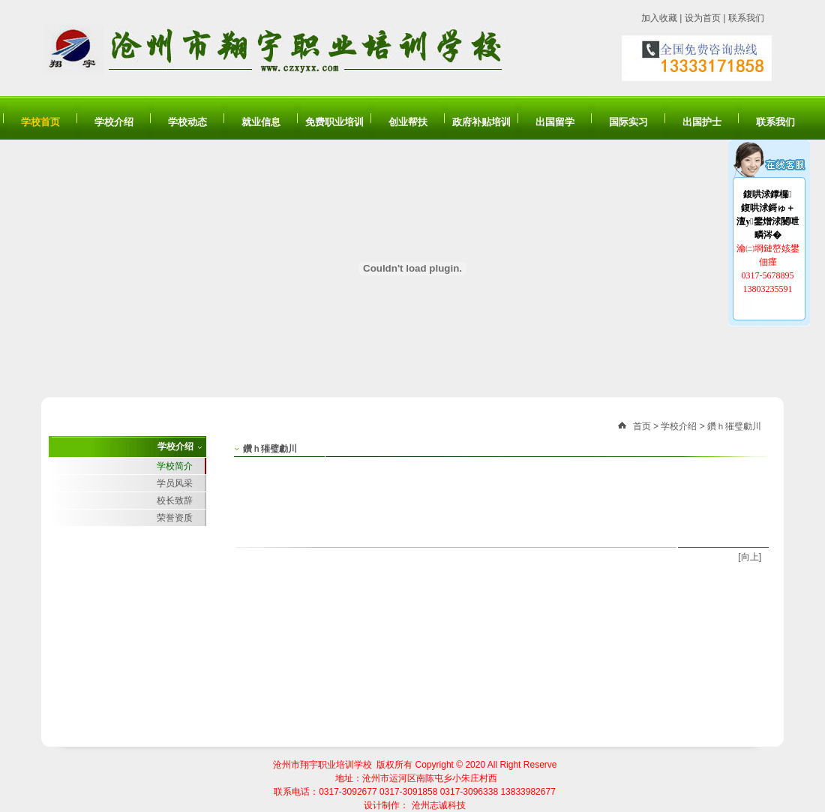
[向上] (749, 557)
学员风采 (175, 483)
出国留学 (555, 122)
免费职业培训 (334, 122)
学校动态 (187, 122)
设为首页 (703, 18)
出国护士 (702, 122)
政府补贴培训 (481, 122)
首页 (642, 426)
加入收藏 (659, 18)
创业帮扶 (408, 122)
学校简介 (175, 466)
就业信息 (261, 122)
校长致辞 (175, 500)
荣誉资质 (175, 518)
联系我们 (746, 18)
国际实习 (628, 122)
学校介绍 (114, 122)
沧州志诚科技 (439, 805)
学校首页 (40, 122)
